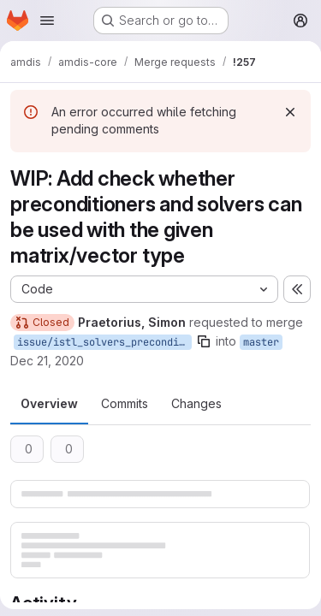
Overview (49, 403)
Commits (124, 403)
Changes (196, 403)
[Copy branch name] (203, 341)
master (261, 342)
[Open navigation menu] (47, 20)
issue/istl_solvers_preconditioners (104, 342)
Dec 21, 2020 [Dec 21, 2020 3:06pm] (47, 360)
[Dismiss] (290, 112)
